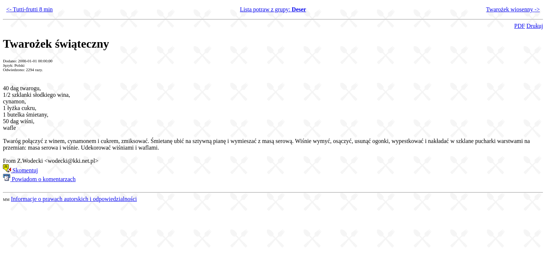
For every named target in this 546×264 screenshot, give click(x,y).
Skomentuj (20, 170)
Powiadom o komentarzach (39, 179)
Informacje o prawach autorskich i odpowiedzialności (74, 199)
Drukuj (535, 26)
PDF (519, 26)
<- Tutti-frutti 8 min (29, 9)
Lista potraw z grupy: (273, 9)
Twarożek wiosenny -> (513, 9)
